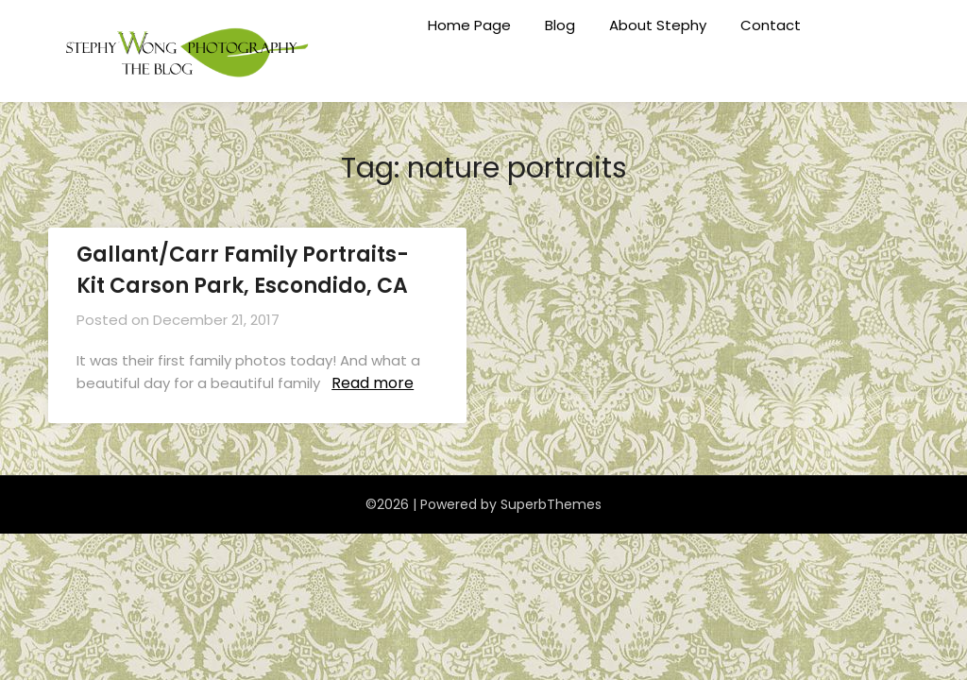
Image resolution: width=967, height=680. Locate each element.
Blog (560, 25)
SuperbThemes (551, 504)
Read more (372, 383)
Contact (770, 25)
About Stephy (657, 25)
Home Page (469, 25)
